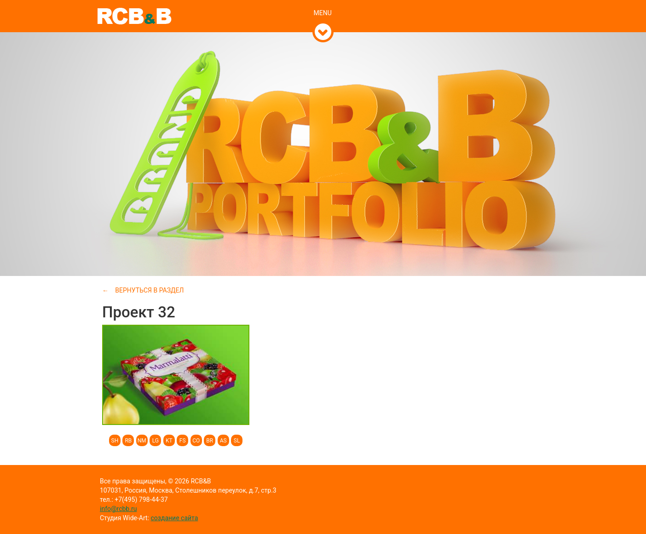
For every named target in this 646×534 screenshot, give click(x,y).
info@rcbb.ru (118, 508)
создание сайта (174, 518)
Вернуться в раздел (149, 290)
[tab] (323, 3)
